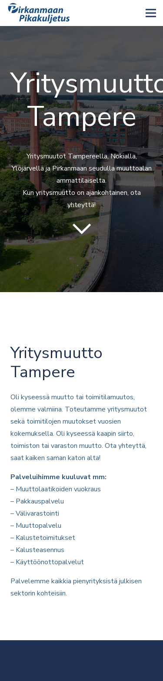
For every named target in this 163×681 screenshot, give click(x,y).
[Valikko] (151, 13)
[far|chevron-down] (81, 229)
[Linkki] (40, 13)
